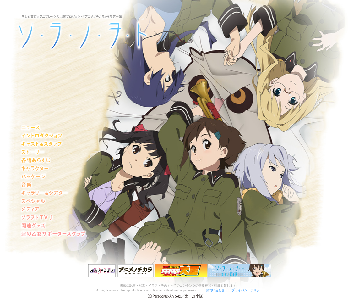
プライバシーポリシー (247, 290)
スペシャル (53, 201)
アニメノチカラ (135, 271)
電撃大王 (181, 270)
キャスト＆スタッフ (53, 144)
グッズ (53, 226)
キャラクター (53, 169)
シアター (53, 193)
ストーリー (53, 152)
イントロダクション (53, 136)
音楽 (53, 185)
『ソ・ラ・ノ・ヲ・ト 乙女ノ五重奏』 (239, 270)
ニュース (53, 128)
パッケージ (53, 177)
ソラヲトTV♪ (53, 218)
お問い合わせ (215, 290)
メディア (53, 209)
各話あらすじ (53, 160)
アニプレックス (102, 270)
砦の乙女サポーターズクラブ (53, 234)
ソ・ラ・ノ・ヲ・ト (55, 31)
